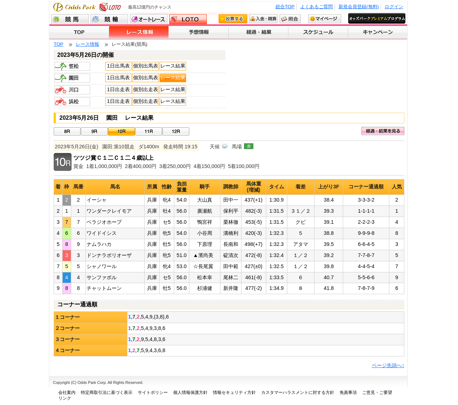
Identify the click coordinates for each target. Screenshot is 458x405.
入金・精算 (263, 18)
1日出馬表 (118, 66)
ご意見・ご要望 (377, 392)
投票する (233, 18)
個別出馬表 (145, 66)
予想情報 (199, 32)
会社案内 (66, 392)
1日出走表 (118, 89)
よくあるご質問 (316, 6)
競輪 (109, 19)
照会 (290, 18)
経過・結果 (258, 32)
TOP (79, 32)
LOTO (188, 19)
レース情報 (139, 32)
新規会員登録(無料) (358, 6)
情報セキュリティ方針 (234, 392)
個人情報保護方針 (190, 392)
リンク (64, 398)
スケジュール (318, 32)
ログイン (394, 6)
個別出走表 (145, 89)
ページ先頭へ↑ (388, 365)
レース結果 (172, 66)
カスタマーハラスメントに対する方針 (297, 392)
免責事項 (348, 392)
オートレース (148, 19)
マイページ (324, 18)
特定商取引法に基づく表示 (106, 392)
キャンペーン (377, 32)
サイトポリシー (153, 392)
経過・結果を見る (382, 131)
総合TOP (285, 6)
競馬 (70, 19)
